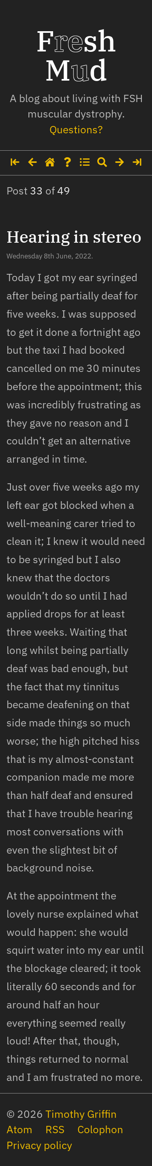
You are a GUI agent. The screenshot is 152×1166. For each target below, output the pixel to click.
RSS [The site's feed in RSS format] (54, 1129)
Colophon (100, 1129)
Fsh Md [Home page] (76, 55)
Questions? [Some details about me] (76, 129)
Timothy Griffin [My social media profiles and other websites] (81, 1114)
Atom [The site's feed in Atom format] (19, 1129)
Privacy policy (39, 1145)
